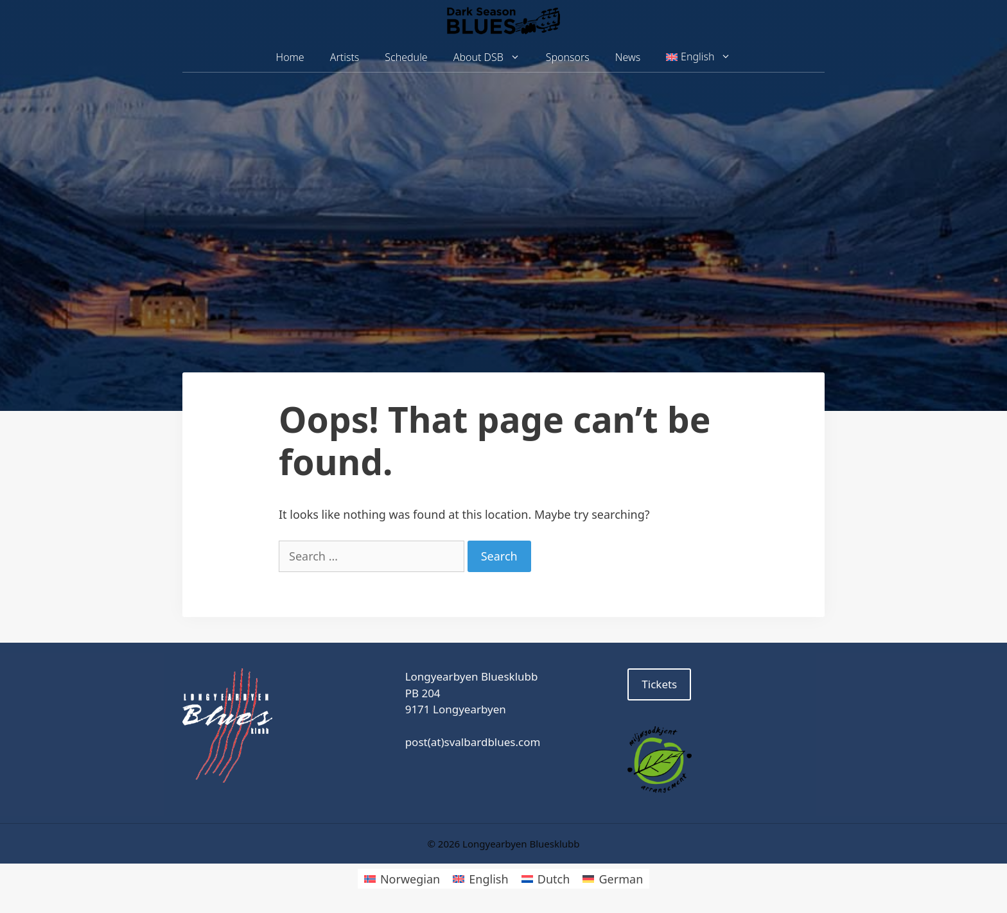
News (627, 57)
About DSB (493, 57)
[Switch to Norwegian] (402, 879)
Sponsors (568, 57)
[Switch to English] (480, 879)
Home (290, 57)
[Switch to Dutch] (546, 879)
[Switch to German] (612, 879)
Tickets (659, 684)
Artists (345, 57)
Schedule (406, 57)
